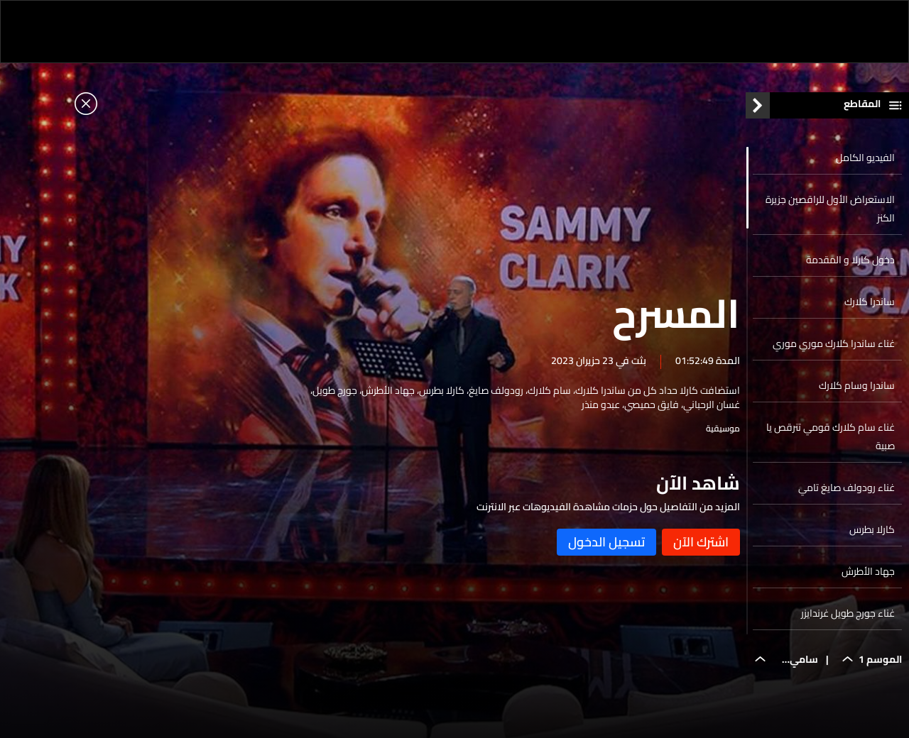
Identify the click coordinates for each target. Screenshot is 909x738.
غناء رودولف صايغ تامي (846, 491)
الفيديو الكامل (865, 161)
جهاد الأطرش (868, 575)
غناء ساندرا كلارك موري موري (834, 347)
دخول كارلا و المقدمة (850, 263)
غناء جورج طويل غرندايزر (848, 616)
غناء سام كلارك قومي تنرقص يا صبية (830, 440)
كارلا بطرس (872, 533)
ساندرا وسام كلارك (857, 389)
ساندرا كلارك (869, 305)
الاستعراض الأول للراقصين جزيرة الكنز (830, 212)
